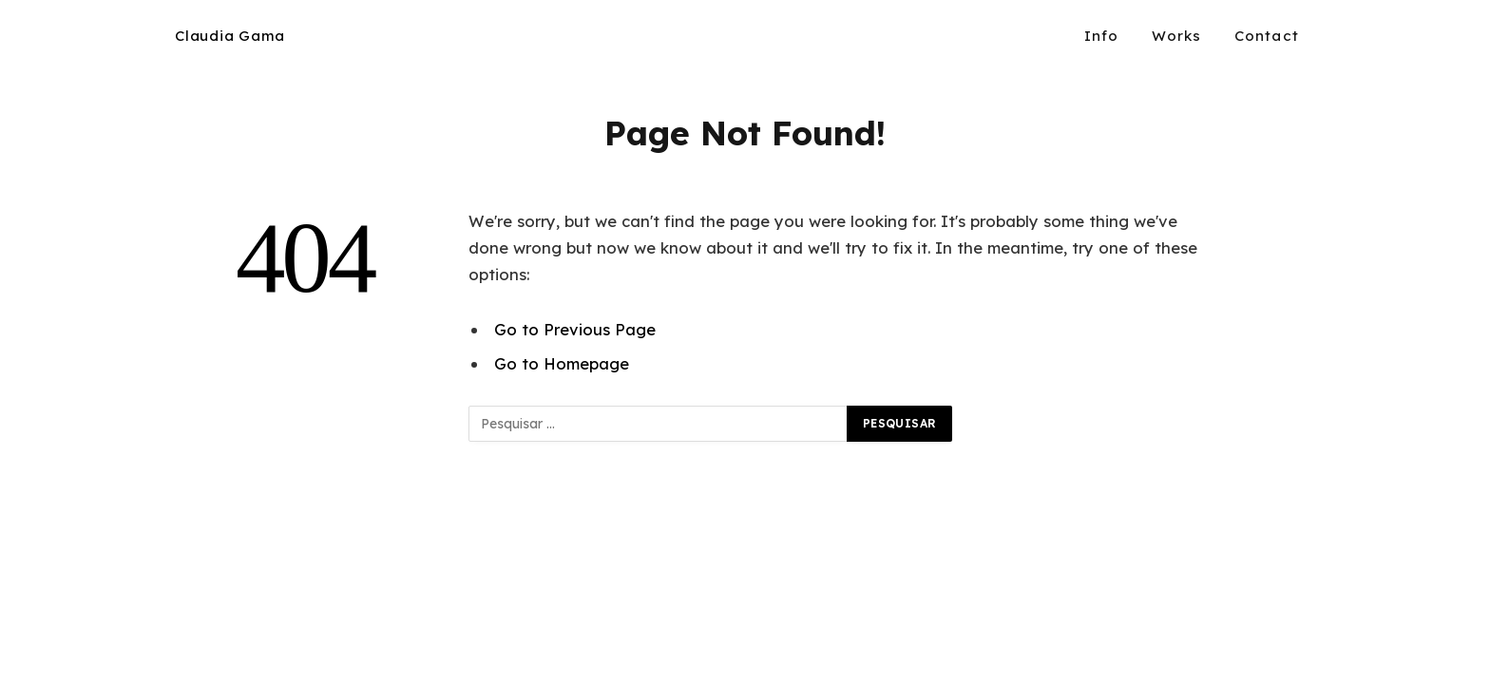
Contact (1266, 36)
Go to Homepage (561, 363)
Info (1101, 36)
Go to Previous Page (575, 329)
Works (1177, 36)
